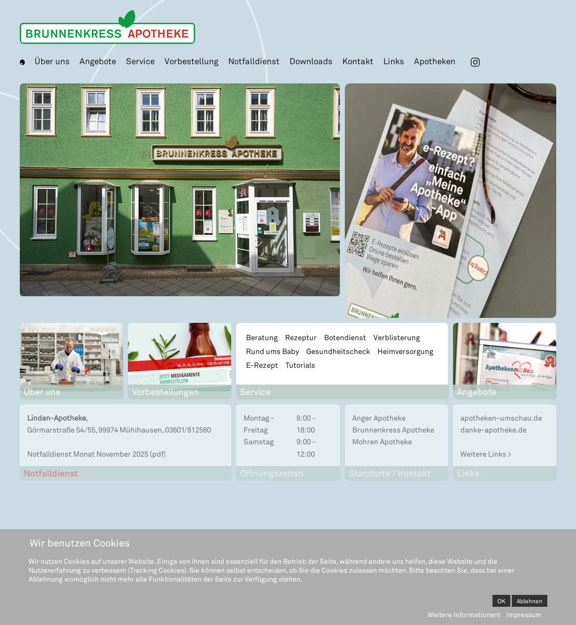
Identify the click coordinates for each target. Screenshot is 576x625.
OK (501, 600)
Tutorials (300, 364)
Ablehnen (529, 600)
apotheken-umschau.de (501, 417)
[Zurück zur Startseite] (107, 27)
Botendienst (345, 337)
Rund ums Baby (272, 351)
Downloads (310, 61)
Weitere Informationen (462, 614)
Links (393, 61)
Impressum (523, 614)
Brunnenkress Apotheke (393, 429)
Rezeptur (301, 337)
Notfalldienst (254, 61)
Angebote (98, 61)
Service (140, 61)
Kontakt (357, 61)
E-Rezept (262, 364)
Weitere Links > (485, 453)
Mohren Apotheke (382, 441)
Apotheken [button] (434, 61)
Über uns (52, 61)
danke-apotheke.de (493, 429)
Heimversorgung (405, 351)
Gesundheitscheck (338, 351)
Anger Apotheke (379, 417)
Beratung (262, 337)
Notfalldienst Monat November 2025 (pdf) (96, 453)
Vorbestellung (191, 61)
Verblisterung (396, 337)
